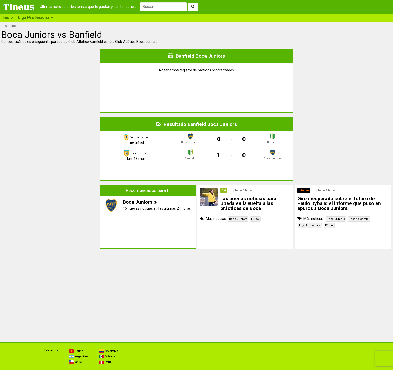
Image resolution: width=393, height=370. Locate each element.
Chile (75, 362)
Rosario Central (359, 219)
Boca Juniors (238, 219)
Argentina (79, 356)
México (107, 356)
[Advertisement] (50, 221)
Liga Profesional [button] (35, 17)
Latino (76, 351)
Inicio (8, 17)
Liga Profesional (310, 225)
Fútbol (255, 219)
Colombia (108, 351)
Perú (105, 362)
